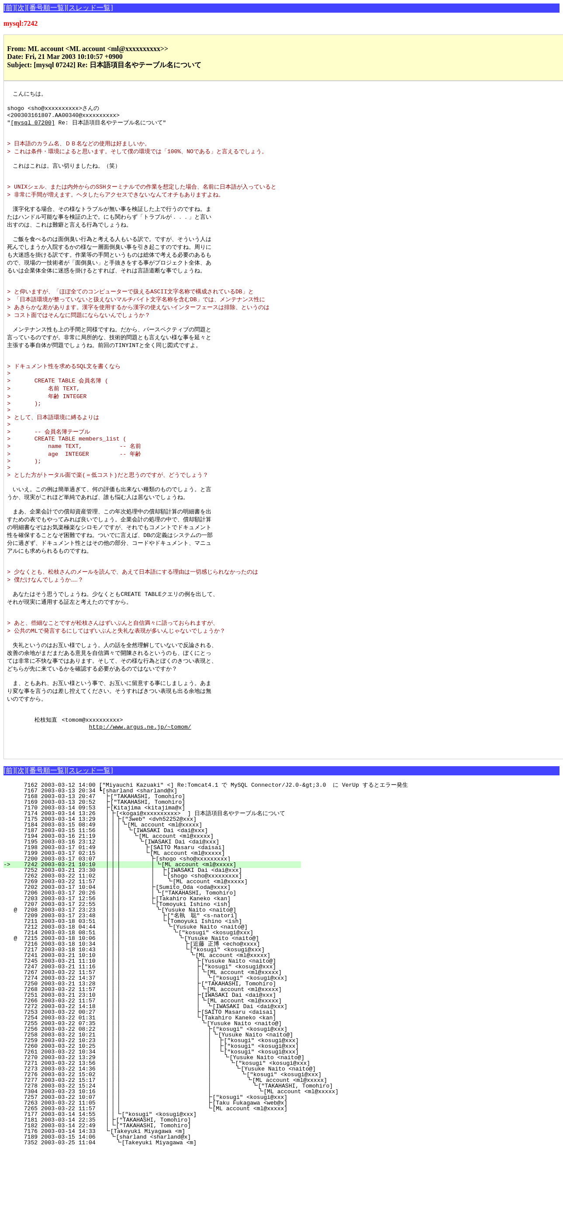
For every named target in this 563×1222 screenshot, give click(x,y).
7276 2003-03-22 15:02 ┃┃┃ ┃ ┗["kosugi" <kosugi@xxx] (184, 1145)
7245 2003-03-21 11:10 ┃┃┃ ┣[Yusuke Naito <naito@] (149, 1032)
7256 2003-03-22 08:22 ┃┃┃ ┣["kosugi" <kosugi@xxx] (148, 1100)
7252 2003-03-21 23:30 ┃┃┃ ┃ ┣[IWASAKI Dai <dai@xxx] (151, 941)
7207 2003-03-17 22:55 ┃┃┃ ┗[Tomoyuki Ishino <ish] (153, 975)
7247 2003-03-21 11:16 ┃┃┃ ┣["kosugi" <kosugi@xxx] (149, 1037)
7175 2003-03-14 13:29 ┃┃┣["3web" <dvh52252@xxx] (158, 890)
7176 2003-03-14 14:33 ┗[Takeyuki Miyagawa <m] (161, 1202)
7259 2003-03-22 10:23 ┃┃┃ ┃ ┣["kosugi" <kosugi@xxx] (159, 1111)
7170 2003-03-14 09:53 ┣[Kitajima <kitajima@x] (161, 878)
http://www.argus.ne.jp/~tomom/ (140, 793)
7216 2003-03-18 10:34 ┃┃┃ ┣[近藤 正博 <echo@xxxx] (148, 1015)
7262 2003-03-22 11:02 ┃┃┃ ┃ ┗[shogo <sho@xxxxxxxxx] (151, 946)
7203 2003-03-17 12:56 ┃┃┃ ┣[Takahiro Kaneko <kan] (153, 969)
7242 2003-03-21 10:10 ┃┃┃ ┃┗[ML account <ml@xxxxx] (152, 935)
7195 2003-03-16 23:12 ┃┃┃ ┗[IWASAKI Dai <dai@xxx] (154, 912)
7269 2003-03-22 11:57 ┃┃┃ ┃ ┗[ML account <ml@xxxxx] (150, 952)
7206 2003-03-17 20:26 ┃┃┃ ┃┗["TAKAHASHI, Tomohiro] (152, 963)
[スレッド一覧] (89, 7)
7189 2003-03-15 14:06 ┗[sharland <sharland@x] (160, 1208)
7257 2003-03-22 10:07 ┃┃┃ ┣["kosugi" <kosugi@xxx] (148, 1168)
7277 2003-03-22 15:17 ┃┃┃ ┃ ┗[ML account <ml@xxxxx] (190, 1151)
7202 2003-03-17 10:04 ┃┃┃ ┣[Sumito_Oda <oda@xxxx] (153, 958)
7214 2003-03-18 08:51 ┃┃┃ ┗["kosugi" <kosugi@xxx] (151, 1003)
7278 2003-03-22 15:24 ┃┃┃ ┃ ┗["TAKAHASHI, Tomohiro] (196, 1156)
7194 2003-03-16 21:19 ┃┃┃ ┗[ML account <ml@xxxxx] (155, 907)
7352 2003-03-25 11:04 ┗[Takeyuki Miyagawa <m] (160, 1213)
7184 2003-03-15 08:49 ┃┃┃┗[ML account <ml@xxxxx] (156, 895)
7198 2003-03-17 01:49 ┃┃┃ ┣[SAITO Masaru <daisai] (154, 918)
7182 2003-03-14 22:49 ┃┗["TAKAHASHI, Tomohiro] (159, 1196)
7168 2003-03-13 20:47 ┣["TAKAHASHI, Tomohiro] (161, 867)
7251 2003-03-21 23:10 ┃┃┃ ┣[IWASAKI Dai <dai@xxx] (149, 1066)
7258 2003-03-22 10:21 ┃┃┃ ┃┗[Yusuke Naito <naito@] (153, 1105)
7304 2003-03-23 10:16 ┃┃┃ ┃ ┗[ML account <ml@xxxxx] (203, 1162)
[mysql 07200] (32, 126)
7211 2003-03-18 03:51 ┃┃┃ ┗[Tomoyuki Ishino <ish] (152, 992)
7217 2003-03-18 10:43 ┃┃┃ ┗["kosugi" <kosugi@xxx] (150, 1020)
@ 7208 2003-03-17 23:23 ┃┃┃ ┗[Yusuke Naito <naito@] (153, 980)
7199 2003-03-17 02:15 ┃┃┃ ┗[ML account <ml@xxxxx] (154, 924)
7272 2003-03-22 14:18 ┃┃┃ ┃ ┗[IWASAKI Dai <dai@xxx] (146, 1077)
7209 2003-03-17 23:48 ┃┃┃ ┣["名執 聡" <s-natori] (150, 986)
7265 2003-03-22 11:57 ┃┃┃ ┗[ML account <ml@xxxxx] (148, 1179)
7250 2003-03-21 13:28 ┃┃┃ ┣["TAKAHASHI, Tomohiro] (149, 1054)
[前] (9, 7)
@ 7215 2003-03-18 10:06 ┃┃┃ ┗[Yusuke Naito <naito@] (150, 1009)
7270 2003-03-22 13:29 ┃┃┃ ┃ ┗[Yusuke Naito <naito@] (165, 1128)
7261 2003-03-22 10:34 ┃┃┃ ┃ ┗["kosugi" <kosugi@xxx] (159, 1122)
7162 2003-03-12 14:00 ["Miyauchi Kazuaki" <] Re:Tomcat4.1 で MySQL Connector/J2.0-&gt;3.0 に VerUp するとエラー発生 (211, 856)
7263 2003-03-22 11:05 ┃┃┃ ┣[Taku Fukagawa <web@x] (148, 1173)
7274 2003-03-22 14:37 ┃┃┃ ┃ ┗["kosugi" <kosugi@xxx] (146, 1049)
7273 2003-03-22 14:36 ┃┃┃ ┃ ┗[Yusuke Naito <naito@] (178, 1139)
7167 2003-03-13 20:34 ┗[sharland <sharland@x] (162, 861)
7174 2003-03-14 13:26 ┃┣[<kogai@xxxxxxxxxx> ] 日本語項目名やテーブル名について (150, 884)
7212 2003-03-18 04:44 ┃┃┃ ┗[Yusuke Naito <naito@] (152, 998)
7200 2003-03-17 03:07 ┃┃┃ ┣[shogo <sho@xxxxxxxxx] (153, 929)
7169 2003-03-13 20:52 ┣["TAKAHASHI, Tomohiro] (161, 873)
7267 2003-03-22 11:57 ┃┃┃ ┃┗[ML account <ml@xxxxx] (147, 1043)
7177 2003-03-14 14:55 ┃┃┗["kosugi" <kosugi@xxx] (158, 1185)
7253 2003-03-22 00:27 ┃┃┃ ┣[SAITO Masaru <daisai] (149, 1083)
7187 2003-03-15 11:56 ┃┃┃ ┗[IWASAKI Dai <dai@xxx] (155, 901)
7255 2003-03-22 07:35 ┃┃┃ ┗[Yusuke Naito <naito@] (148, 1094)
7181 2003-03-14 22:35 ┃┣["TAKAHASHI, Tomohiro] (159, 1190)
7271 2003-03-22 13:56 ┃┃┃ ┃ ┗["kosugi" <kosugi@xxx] (171, 1134)
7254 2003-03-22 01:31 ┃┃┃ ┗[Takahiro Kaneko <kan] (149, 1088)
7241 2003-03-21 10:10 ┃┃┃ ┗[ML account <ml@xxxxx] (149, 1026)
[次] (21, 7)
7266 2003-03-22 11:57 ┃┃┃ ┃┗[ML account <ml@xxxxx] (147, 1071)
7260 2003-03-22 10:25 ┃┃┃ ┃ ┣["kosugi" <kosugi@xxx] (159, 1117)
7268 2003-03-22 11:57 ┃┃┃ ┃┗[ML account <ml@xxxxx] (147, 1060)
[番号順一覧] (46, 7)
